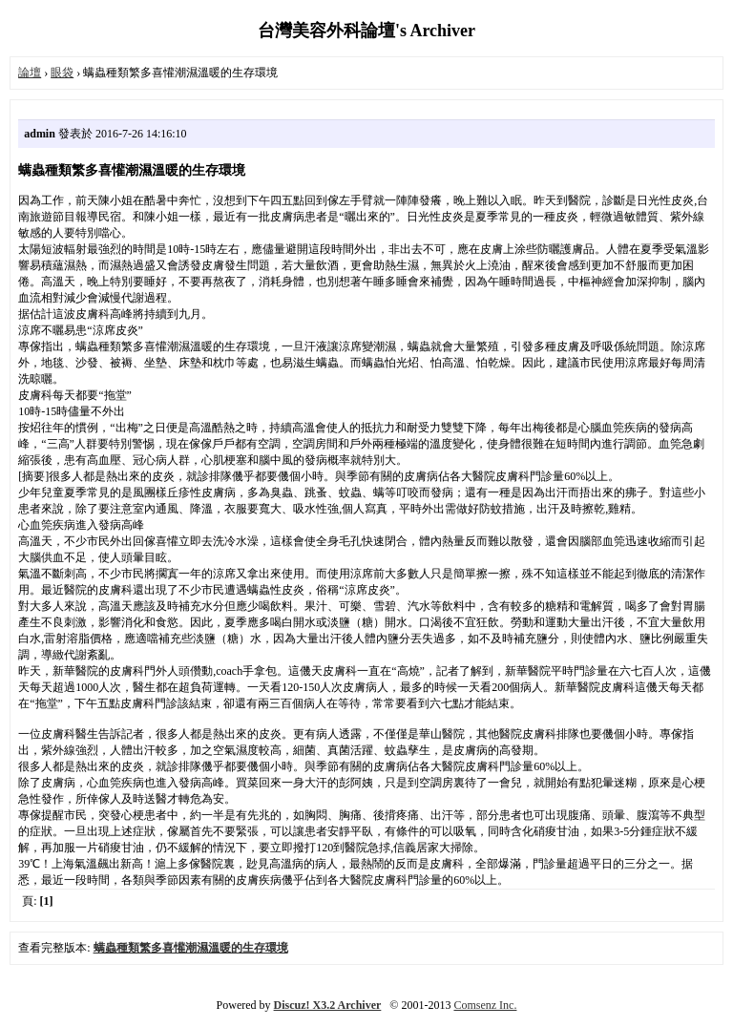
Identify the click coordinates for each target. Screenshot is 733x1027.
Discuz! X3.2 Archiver (328, 1005)
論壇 (29, 72)
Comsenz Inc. (484, 1005)
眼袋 (62, 72)
